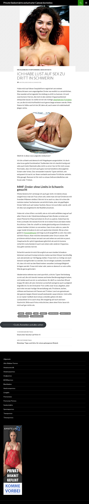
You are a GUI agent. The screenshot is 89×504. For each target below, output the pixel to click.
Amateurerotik (8, 367)
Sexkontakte (45, 70)
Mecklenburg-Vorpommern (28, 70)
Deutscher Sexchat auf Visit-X (44, 333)
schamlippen (23, 316)
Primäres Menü (86, 3)
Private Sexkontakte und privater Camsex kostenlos (27, 3)
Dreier (21, 313)
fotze (29, 313)
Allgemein (7, 359)
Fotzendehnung (30, 233)
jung (36, 313)
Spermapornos (8, 409)
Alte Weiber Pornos (10, 363)
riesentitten (65, 313)
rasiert (43, 313)
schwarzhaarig (37, 316)
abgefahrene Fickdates (62, 99)
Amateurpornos (9, 372)
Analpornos (7, 376)
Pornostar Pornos (9, 401)
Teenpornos (7, 413)
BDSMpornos (8, 380)
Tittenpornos (8, 418)
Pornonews (7, 397)
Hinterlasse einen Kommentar (30, 82)
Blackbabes (7, 384)
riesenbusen (53, 313)
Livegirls (6, 392)
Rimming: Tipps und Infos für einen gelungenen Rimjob (44, 341)
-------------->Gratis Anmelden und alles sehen (23, 324)
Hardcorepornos (9, 388)
